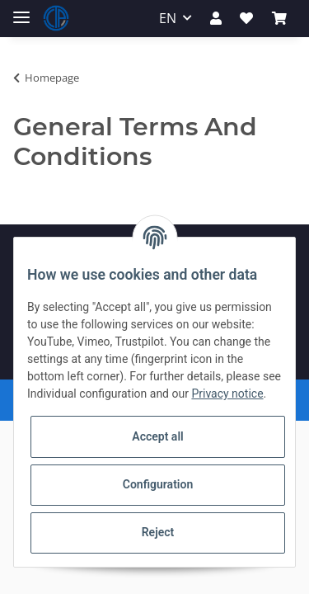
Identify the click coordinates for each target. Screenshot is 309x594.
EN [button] (167, 18)
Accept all (157, 436)
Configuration (158, 484)
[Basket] (279, 18)
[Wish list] (246, 18)
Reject (158, 532)
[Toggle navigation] (21, 10)
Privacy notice (227, 393)
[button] (216, 18)
